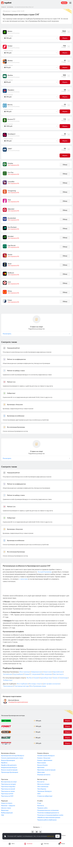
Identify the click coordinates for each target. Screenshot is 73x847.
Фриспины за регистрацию (46, 770)
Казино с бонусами (43, 758)
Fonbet (10, 46)
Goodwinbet (12, 218)
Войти (64, 3)
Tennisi (10, 254)
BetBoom (11, 273)
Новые (26, 674)
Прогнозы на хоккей (8, 789)
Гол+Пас (11, 172)
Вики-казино (41, 763)
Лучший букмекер (44, 572)
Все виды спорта (35, 684)
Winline (10, 60)
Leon (9, 282)
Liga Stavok (12, 245)
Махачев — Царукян (8, 805)
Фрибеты (4, 763)
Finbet (10, 300)
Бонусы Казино (42, 765)
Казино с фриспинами (44, 760)
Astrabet (11, 236)
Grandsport (11, 134)
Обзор (65, 165)
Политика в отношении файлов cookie (50, 815)
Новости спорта (6, 803)
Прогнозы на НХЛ (7, 796)
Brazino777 (11, 119)
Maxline (10, 75)
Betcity (10, 104)
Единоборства (45, 678)
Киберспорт (8, 680)
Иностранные (24, 672)
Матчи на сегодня (43, 784)
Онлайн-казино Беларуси (46, 755)
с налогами (23, 579)
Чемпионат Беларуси (44, 791)
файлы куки (50, 836)
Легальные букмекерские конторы (13, 715)
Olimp (10, 291)
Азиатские (47, 672)
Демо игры (41, 772)
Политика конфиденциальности (48, 813)
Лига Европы (41, 789)
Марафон (11, 90)
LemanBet (11, 181)
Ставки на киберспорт (44, 796)
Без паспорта (58, 674)
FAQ (2, 815)
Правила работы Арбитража (47, 820)
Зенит (10, 263)
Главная (3, 7)
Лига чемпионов (42, 786)
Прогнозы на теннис (8, 791)
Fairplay (10, 163)
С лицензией (35, 674)
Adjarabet (11, 209)
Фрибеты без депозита (8, 765)
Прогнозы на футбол (8, 786)
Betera (10, 31)
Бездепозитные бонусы (9, 767)
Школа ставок (6, 808)
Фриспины (40, 767)
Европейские (58, 672)
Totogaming (12, 190)
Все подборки (22, 684)
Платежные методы (21, 686)
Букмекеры (10, 7)
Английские (7, 674)
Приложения (8, 686)
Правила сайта (42, 808)
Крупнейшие (18, 674)
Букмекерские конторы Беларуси (12, 755)
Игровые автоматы (43, 774)
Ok (57, 836)
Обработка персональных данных (48, 817)
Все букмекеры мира (38, 686)
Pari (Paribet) (12, 227)
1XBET (10, 148)
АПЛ (38, 794)
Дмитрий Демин (13, 700)
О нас (39, 803)
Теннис (55, 678)
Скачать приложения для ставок (12, 758)
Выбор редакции (7, 813)
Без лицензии (47, 674)
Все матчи (40, 782)
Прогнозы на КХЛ (7, 794)
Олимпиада (63, 678)
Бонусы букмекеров (8, 760)
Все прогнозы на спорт (9, 782)
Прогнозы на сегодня (8, 784)
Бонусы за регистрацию (9, 770)
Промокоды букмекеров (9, 772)
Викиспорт (5, 810)
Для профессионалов (51, 684)
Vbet (9, 200)
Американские (36, 672)
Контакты (40, 805)
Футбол (29, 678)
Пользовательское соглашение (48, 810)
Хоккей (36, 678)
